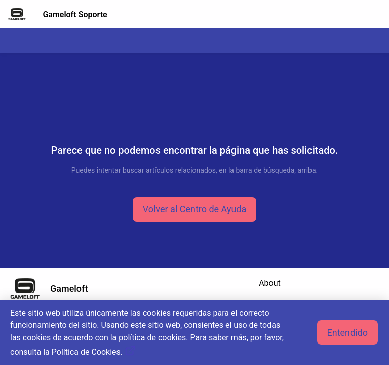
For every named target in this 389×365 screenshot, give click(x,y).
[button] (195, 209)
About (270, 283)
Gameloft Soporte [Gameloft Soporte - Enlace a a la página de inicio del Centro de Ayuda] (75, 14)
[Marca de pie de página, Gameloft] (54, 288)
